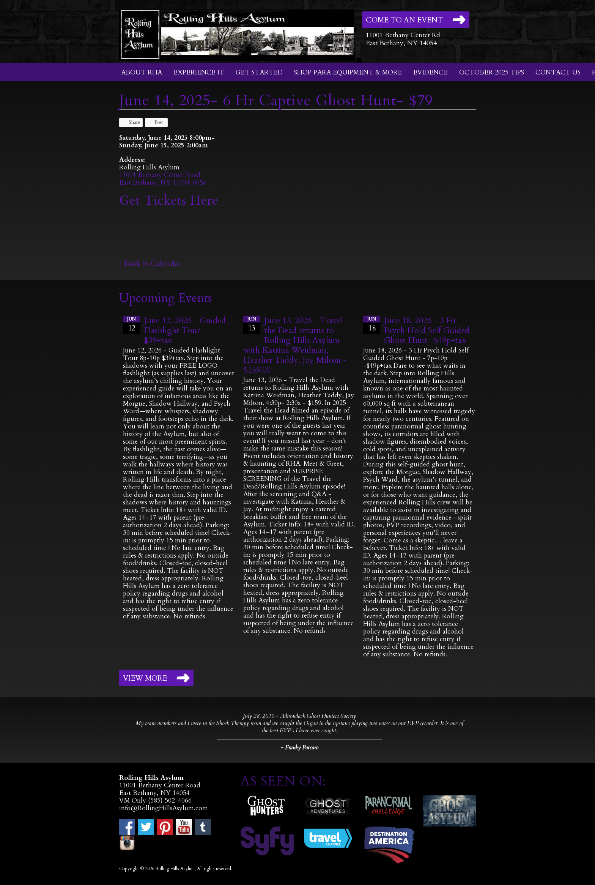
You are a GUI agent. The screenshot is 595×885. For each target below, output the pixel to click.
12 (131, 324)
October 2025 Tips (491, 72)
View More (145, 678)
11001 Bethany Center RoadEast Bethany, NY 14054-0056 (162, 179)
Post (155, 122)
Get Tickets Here (168, 200)
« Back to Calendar (150, 263)
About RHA (141, 72)
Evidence (430, 72)
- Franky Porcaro (299, 747)
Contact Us (558, 72)
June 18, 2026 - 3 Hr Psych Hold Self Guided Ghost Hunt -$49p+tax (426, 330)
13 (251, 324)
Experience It (198, 72)
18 (371, 324)
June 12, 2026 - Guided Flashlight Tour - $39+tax (185, 330)
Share (130, 122)
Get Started (259, 72)
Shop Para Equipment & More (348, 72)
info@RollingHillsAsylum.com (163, 808)
